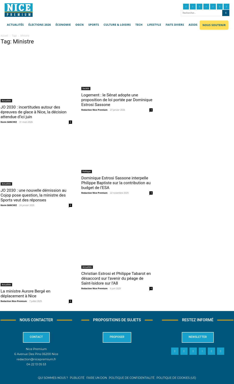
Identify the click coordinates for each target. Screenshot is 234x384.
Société (85, 88)
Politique (86, 171)
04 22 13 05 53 (36, 364)
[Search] (225, 13)
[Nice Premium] (19, 10)
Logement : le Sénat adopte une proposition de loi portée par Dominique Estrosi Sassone (116, 100)
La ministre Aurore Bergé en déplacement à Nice (25, 293)
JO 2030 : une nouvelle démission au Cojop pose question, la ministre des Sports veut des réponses (33, 195)
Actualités (6, 100)
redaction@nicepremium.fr (36, 359)
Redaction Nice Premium (94, 109)
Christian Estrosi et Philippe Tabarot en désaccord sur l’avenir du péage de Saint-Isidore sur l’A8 (116, 278)
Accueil (4, 35)
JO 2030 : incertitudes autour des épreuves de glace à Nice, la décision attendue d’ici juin (33, 112)
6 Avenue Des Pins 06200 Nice (36, 354)
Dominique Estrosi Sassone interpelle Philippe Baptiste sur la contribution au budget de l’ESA (116, 183)
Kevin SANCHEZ (9, 121)
